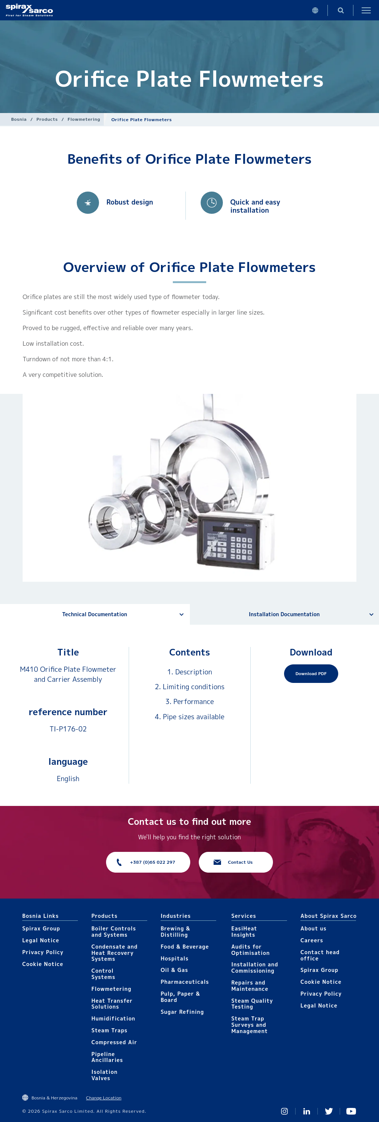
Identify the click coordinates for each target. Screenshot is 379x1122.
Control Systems (103, 973)
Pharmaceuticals (185, 981)
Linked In (306, 1111)
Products (46, 119)
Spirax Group (41, 928)
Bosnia (19, 119)
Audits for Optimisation (250, 949)
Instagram (284, 1111)
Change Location (103, 1098)
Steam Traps (110, 1030)
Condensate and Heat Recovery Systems (115, 953)
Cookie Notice (42, 963)
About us (313, 928)
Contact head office (320, 955)
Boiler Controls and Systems (114, 931)
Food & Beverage (185, 946)
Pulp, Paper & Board (180, 996)
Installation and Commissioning (254, 967)
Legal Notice (40, 940)
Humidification (113, 1018)
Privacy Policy (42, 952)
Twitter (328, 1111)
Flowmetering (83, 119)
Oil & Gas (174, 969)
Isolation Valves (105, 1075)
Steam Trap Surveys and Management (249, 1025)
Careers (311, 940)
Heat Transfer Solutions (112, 1003)
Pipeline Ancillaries (107, 1057)
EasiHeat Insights (244, 931)
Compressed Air (115, 1042)
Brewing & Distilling (175, 931)
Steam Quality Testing (252, 1003)
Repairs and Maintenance (249, 985)
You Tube (351, 1111)
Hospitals (174, 958)
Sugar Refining (182, 1011)
